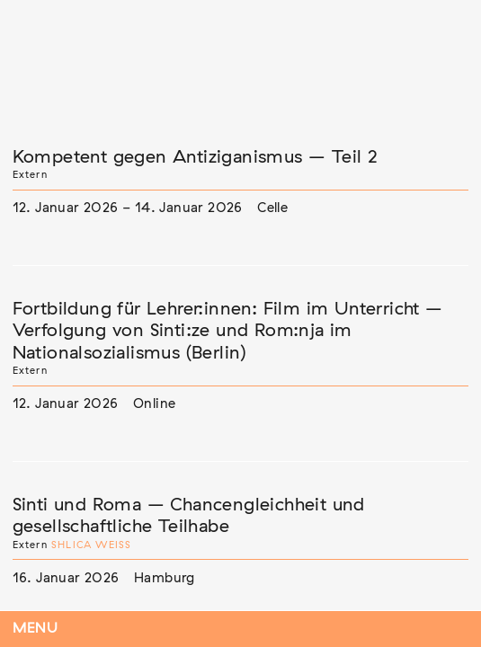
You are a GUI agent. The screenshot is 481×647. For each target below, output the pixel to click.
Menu (35, 628)
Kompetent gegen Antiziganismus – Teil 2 (196, 157)
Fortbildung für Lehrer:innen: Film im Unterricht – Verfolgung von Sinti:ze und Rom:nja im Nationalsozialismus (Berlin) (228, 331)
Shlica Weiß (91, 545)
